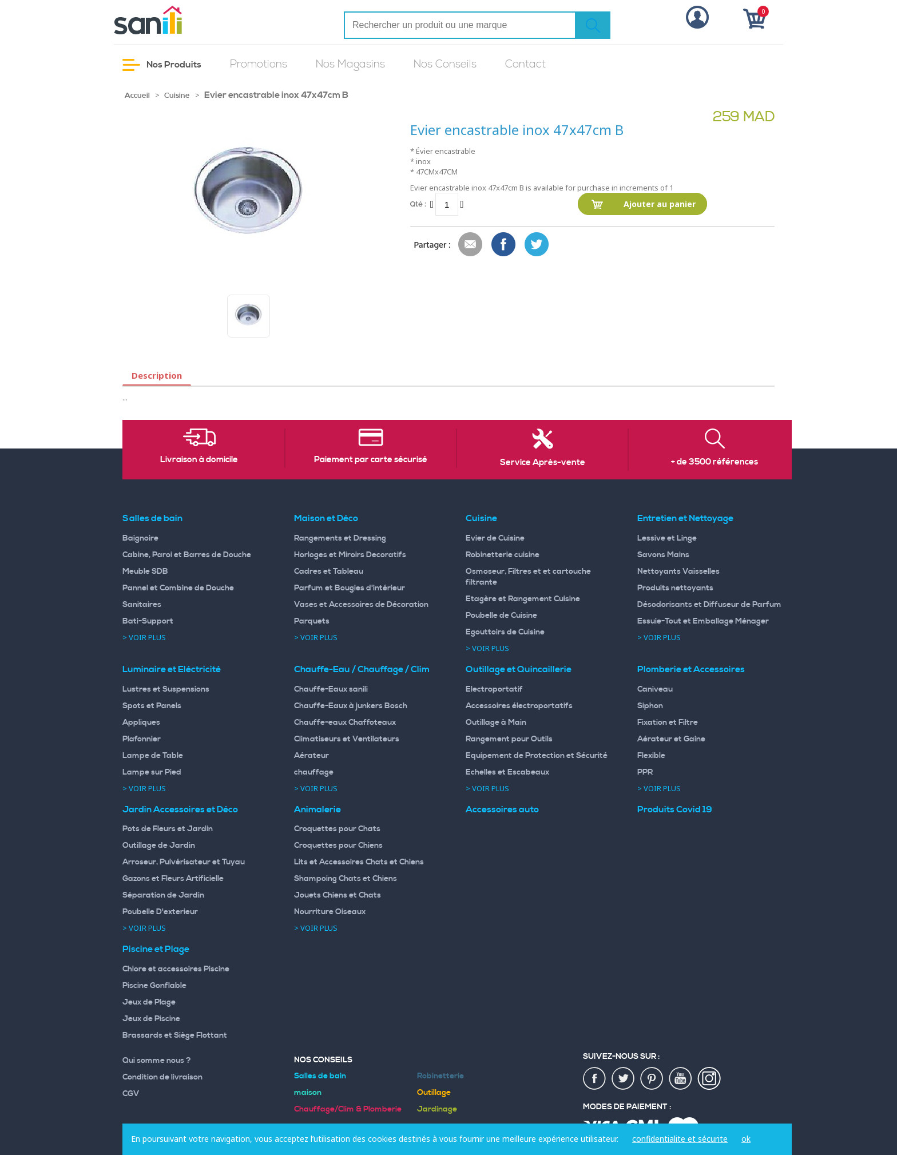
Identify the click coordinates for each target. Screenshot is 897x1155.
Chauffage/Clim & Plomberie (348, 1109)
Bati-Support (147, 621)
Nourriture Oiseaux (330, 912)
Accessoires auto (502, 809)
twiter (624, 1079)
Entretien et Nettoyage (685, 518)
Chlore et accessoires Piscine (175, 969)
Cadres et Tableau (328, 571)
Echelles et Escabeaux (507, 772)
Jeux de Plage (149, 1002)
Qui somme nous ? (156, 1060)
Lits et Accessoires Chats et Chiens (359, 862)
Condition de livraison (162, 1077)
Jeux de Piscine (151, 1019)
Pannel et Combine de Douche (178, 588)
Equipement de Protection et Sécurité (537, 756)
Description (157, 375)
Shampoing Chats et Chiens (345, 879)
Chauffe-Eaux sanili (331, 689)
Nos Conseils (445, 64)
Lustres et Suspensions (165, 689)
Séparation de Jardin (163, 895)
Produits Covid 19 (674, 809)
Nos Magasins (350, 64)
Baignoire (140, 538)
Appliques (141, 722)
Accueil (137, 95)
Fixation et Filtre (667, 722)
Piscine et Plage (155, 949)
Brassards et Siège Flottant (174, 1035)
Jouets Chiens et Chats (337, 895)
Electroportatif (494, 689)
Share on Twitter (537, 244)
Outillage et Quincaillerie (518, 669)
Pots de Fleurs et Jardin (167, 829)
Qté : (418, 204)
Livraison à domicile (199, 460)
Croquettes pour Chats (337, 829)
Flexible (651, 756)
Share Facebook (504, 244)
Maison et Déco (326, 518)
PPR (645, 772)
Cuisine (177, 95)
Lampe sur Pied (151, 772)
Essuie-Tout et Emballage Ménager (703, 621)
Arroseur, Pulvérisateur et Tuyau (183, 862)
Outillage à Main (496, 722)
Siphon (650, 706)
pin (652, 1079)
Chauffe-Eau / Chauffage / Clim (362, 669)
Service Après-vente (542, 463)
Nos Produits (161, 65)
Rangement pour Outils (509, 739)
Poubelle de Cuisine (501, 615)
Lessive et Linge (667, 538)
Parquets (312, 621)
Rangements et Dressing (340, 538)
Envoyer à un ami (470, 244)
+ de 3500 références (714, 462)
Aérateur (311, 756)
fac (595, 1079)
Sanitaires (141, 605)
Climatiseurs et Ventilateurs (346, 739)
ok (746, 1138)
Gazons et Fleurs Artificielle (173, 879)
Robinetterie (440, 1076)
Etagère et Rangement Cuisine (523, 599)
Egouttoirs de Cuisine (505, 632)
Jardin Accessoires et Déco (180, 809)
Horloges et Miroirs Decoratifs (350, 555)
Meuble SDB (145, 571)
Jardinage (437, 1109)
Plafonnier (141, 739)
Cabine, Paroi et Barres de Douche (186, 555)
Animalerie (317, 809)
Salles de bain (152, 518)
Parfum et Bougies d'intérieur (349, 588)
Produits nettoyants (675, 588)
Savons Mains (663, 555)
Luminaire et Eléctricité (171, 669)
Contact (525, 64)
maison (308, 1092)
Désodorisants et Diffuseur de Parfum (709, 605)
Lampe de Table (152, 756)
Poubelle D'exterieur (160, 912)
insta (709, 1079)
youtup (681, 1079)
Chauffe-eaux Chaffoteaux (345, 722)
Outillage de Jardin (158, 845)
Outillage (434, 1092)
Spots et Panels (151, 706)
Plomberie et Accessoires (691, 669)
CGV (131, 1094)
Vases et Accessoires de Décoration (361, 605)
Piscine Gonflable (154, 986)
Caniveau (655, 689)
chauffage (314, 772)
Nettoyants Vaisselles (678, 571)
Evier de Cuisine (495, 538)
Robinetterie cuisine (502, 555)
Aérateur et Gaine (671, 739)
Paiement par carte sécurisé (370, 460)
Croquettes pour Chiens (338, 845)
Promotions (258, 64)
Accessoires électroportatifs (519, 706)
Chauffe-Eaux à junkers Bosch (350, 706)
